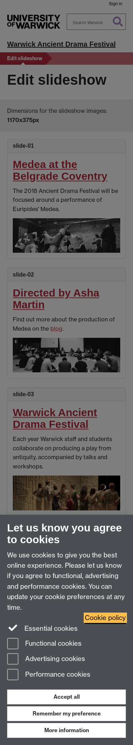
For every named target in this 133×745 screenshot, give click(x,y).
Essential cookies (42, 628)
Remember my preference (67, 713)
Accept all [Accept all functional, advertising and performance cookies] (67, 696)
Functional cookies (44, 644)
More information (66, 730)
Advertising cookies (46, 659)
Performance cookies (48, 675)
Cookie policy (105, 618)
